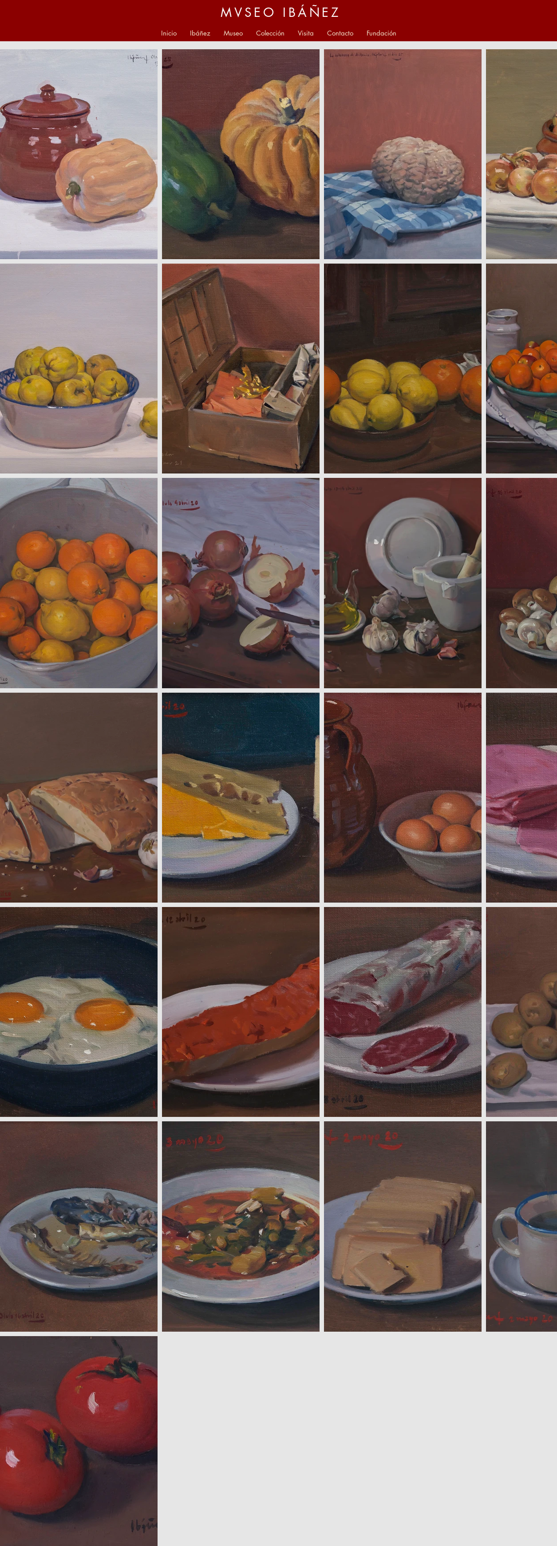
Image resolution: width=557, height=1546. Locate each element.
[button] (233, 33)
